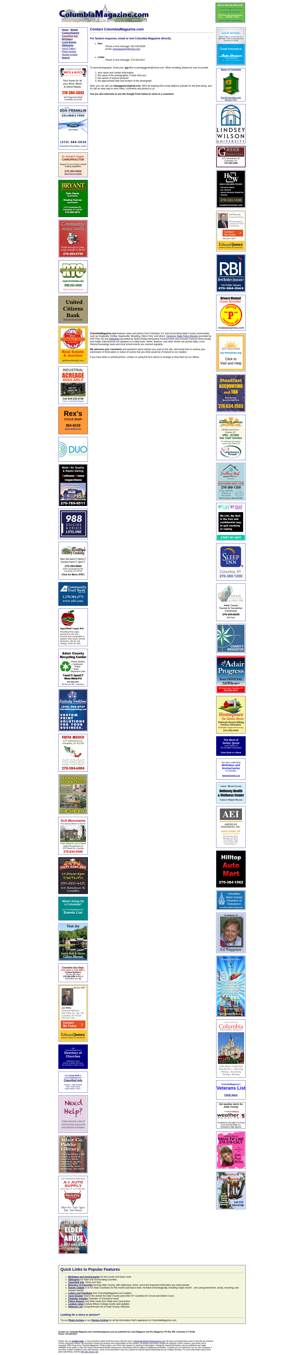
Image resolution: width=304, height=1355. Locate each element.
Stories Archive (70, 54)
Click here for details (73, 174)
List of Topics (68, 48)
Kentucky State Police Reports (182, 336)
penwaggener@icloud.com (126, 49)
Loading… (152, 211)
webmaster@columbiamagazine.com (149, 1341)
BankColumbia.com (231, 97)
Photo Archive (69, 51)
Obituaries (114, 338)
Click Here (231, 1095)
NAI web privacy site (89, 1352)
